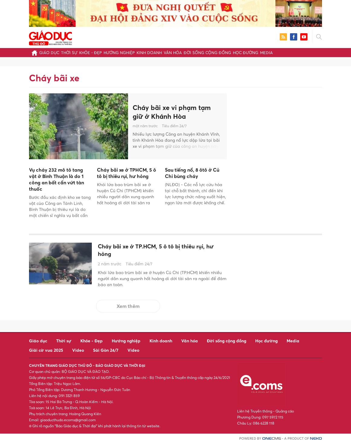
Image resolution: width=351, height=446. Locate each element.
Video (78, 352)
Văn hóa (173, 52)
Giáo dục (49, 52)
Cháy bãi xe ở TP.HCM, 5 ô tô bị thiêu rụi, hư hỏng (161, 251)
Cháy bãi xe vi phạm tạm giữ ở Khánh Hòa (172, 112)
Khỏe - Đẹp (90, 52)
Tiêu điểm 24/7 (174, 126)
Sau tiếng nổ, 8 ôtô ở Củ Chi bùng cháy (192, 173)
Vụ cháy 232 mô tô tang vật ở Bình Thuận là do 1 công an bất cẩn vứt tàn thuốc (56, 179)
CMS (271, 441)
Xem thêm (128, 308)
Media (266, 52)
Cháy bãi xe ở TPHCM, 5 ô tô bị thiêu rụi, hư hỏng (126, 173)
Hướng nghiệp (119, 52)
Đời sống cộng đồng (207, 52)
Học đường (245, 52)
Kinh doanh (149, 52)
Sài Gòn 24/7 (105, 352)
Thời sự (69, 52)
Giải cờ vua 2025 (46, 352)
